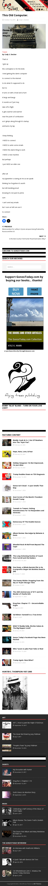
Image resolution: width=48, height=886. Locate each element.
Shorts (5, 764)
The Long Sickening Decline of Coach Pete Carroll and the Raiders (28, 557)
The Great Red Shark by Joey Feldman (26, 734)
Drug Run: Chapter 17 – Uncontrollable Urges (28, 604)
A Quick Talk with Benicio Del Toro (25, 859)
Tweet (4, 52)
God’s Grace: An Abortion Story (24, 792)
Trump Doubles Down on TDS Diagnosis (29, 474)
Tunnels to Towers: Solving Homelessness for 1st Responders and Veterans (28, 510)
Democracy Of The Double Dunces (26, 522)
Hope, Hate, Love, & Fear (23, 451)
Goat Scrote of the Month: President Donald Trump (28, 498)
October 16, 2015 (9, 20)
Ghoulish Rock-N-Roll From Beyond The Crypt (28, 545)
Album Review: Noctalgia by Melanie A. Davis (28, 534)
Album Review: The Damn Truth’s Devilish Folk (28, 821)
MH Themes (37, 884)
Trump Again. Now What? (23, 660)
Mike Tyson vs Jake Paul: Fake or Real (28, 649)
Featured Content (11, 435)
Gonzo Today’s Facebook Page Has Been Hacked (29, 638)
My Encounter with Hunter (22, 769)
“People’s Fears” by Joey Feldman (25, 745)
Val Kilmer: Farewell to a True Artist (27, 615)
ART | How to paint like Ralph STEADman (28, 723)
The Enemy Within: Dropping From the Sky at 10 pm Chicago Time (28, 581)
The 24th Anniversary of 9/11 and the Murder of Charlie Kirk (28, 593)
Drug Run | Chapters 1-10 (22, 781)
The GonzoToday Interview (14, 843)
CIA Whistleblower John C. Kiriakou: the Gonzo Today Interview (27, 872)
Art (3, 717)
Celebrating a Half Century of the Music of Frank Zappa (28, 810)
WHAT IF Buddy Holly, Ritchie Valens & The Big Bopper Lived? (28, 627)
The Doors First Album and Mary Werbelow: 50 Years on (29, 833)
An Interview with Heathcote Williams (26, 848)
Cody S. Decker (24, 20)
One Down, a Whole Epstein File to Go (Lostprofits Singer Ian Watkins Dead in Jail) (29, 569)
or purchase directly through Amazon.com (19, 351)
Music (4, 804)
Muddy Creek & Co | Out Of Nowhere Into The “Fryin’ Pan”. (28, 441)
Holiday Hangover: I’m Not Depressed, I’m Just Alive (28, 464)
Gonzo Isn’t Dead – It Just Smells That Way (28, 487)
